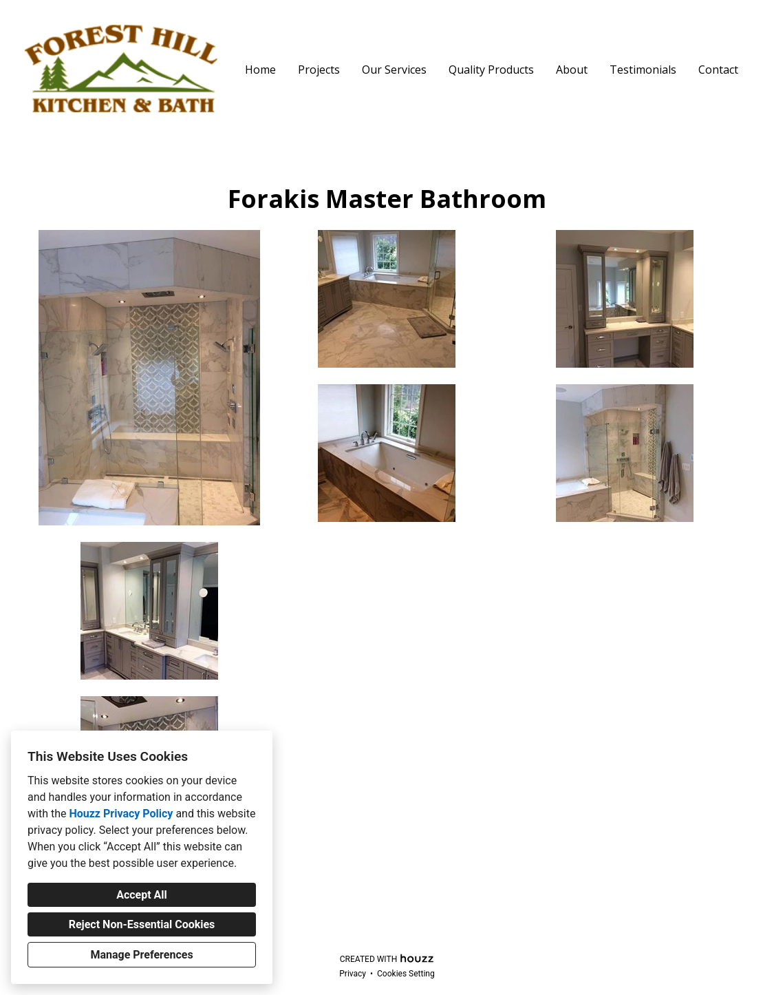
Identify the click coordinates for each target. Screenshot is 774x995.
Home (260, 69)
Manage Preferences (141, 954)
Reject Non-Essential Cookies (142, 924)
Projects (319, 69)
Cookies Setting (406, 973)
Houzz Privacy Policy (121, 813)
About (572, 69)
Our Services (394, 69)
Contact (718, 69)
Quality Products (491, 69)
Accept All (141, 894)
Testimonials (643, 69)
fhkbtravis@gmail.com (387, 938)
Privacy (352, 973)
